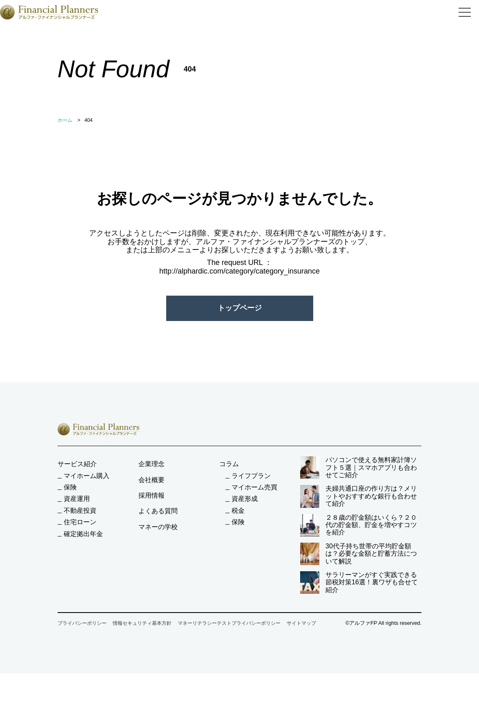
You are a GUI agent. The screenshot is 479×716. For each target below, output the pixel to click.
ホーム (65, 120)
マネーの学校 (158, 526)
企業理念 (151, 463)
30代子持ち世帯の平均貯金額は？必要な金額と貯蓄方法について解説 (358, 554)
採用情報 (151, 495)
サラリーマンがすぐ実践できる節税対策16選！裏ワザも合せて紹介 (359, 582)
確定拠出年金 (83, 533)
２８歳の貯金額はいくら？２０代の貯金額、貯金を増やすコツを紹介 (358, 525)
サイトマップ (301, 623)
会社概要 (151, 479)
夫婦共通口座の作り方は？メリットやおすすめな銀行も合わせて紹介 (358, 496)
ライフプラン (251, 475)
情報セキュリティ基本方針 (142, 623)
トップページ (240, 308)
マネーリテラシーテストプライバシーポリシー (229, 623)
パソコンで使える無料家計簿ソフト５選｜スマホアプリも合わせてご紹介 (358, 467)
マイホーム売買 (254, 487)
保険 (70, 487)
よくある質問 (158, 510)
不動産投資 (80, 510)
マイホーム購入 (86, 475)
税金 (238, 510)
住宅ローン (80, 521)
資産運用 (77, 498)
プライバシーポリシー (82, 623)
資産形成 (245, 498)
